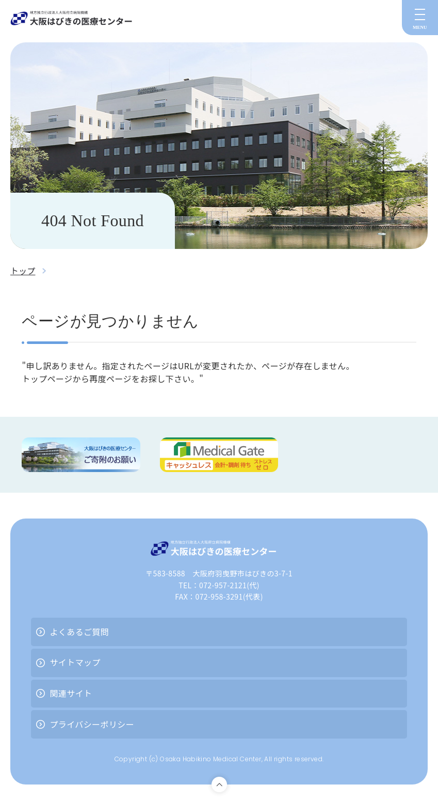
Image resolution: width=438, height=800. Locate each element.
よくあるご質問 (79, 631)
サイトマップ (75, 662)
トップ (23, 270)
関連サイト (71, 693)
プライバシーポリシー (92, 724)
